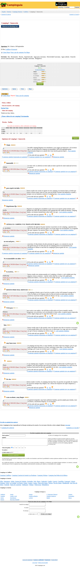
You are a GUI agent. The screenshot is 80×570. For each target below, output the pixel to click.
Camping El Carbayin (6, 14)
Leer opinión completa (64, 194)
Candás (50, 483)
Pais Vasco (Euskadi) (14, 501)
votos (37, 69)
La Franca (20, 484)
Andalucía (2, 495)
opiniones (42, 69)
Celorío (73, 483)
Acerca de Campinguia (27, 562)
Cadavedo (44, 483)
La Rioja (31, 499)
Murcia (70, 499)
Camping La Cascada (74, 14)
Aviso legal (67, 425)
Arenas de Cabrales (20, 483)
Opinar (40, 84)
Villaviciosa (37, 486)
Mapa (30, 89)
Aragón (11, 495)
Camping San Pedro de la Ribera (57, 477)
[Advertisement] (65, 32)
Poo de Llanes (57, 484)
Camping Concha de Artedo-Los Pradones (24, 477)
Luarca (35, 484)
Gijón (7, 484)
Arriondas (30, 483)
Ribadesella (65, 484)
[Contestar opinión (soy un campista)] (40, 157)
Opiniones (5, 89)
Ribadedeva (45, 486)
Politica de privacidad (43, 565)
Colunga (2, 484)
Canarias (70, 495)
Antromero (7, 483)
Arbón (12, 483)
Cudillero (25, 12)
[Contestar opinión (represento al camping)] (15, 157)
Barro (38, 483)
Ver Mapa (27, 52)
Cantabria (3, 497)
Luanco (30, 484)
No (51, 155)
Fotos (22, 89)
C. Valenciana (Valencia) (52, 495)
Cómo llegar (5, 52)
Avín (34, 483)
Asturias (9, 12)
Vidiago (31, 486)
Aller (1, 483)
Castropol (67, 483)
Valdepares (25, 486)
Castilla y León (13, 497)
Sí (48, 155)
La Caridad (13, 484)
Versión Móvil (54, 562)
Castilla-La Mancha (33, 497)
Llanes (25, 484)
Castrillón (61, 483)
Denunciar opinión (58, 157)
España (4, 12)
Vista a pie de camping (17, 52)
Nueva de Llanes (43, 484)
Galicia (2, 499)
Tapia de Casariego (15, 486)
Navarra (2, 501)
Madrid (48, 499)
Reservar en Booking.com (10, 26)
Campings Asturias (17, 12)
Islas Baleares (13, 499)
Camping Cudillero (5, 477)
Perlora (51, 484)
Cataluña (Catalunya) (51, 497)
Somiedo (6, 486)
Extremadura (71, 497)
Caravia (55, 483)
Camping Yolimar (42, 477)
